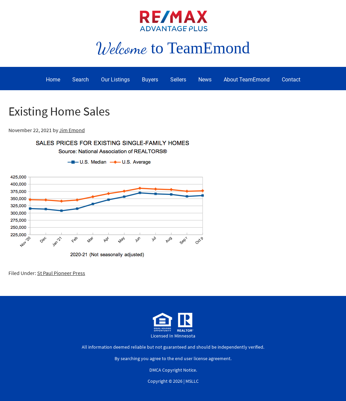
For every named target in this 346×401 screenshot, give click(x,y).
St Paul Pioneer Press (61, 273)
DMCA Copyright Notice (172, 370)
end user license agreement (202, 358)
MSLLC (192, 381)
